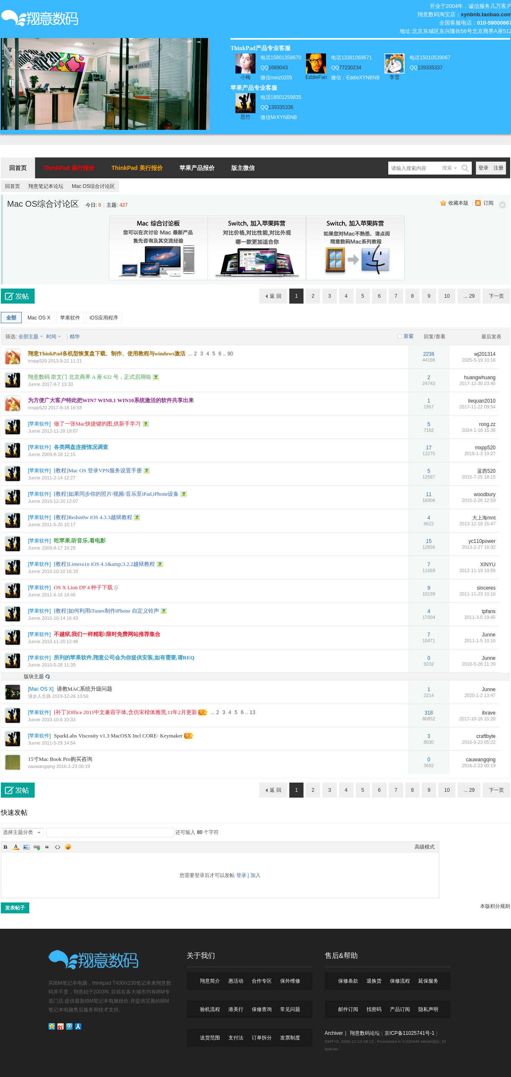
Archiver (334, 1033)
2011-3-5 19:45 (480, 617)
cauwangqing (41, 766)
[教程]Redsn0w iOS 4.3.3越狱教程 (93, 517)
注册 (498, 168)
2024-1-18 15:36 (479, 430)
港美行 (235, 1009)
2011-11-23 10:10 (477, 593)
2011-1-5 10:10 (480, 640)
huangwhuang (480, 377)
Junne (34, 384)
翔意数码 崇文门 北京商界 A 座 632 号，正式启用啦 (89, 377)
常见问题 (290, 1009)
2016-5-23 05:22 (479, 742)
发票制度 (290, 1038)
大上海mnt (484, 518)
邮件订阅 (348, 1009)
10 (447, 296)
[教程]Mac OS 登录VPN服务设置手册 (98, 470)
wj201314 (485, 354)
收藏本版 (458, 203)
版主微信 (243, 168)
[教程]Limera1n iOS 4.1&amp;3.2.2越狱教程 (104, 564)
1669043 (278, 68)
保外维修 (290, 981)
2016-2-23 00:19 (479, 765)
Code (57, 847)
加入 (255, 875)
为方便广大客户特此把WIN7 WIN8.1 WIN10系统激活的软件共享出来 (111, 400)
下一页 (496, 296)
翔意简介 (210, 981)
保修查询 (262, 1009)
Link (37, 847)
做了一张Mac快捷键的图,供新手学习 (97, 424)
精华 (75, 337)
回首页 (18, 168)
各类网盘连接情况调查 (81, 447)
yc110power (482, 541)
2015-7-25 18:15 (479, 476)
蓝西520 (486, 471)
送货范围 (210, 1038)
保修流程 (400, 981)
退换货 (374, 981)
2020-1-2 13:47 (480, 695)
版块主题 (34, 676)
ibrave (489, 713)
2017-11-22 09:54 (477, 406)
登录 (483, 168)
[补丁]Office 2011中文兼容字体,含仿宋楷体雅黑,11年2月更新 (125, 712)
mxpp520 (37, 360)
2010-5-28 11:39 (479, 663)
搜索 (447, 168)
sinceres (486, 588)
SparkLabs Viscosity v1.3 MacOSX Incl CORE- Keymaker (118, 735)
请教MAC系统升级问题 (85, 689)
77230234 (350, 68)
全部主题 (28, 337)
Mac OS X (39, 318)
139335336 (280, 107)
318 (429, 713)
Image (26, 847)
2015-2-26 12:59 (479, 500)
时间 (51, 337)
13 (252, 712)
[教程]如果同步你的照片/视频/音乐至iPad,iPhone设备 (116, 494)
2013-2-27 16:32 (479, 547)
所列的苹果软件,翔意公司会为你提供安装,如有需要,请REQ (124, 657)
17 (428, 448)
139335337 (430, 68)
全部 (11, 318)
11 (428, 494)
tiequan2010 (482, 401)
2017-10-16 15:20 (477, 718)
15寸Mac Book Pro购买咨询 (60, 759)
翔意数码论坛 (365, 1033)
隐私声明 (428, 1009)
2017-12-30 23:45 (477, 383)
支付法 (235, 1038)
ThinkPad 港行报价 (69, 168)
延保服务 (428, 981)
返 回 (275, 296)
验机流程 (210, 1009)
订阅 (488, 203)
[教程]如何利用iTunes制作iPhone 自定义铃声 (106, 611)
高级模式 (425, 847)
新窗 (409, 336)
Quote (47, 847)
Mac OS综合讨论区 (93, 186)
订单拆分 (262, 1038)
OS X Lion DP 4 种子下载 (83, 587)
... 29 (469, 296)
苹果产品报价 (197, 168)
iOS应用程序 (104, 318)
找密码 (374, 1009)
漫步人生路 (39, 696)
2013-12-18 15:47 (477, 523)
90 (230, 354)
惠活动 (235, 981)
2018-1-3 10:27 (480, 453)
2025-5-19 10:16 (479, 359)
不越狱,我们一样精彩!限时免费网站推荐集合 (107, 634)
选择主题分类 (18, 832)
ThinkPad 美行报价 (137, 168)
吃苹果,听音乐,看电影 (80, 540)
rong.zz (487, 424)
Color (16, 847)
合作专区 (262, 981)
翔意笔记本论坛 (45, 186)
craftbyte (486, 736)
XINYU (488, 565)
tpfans (489, 611)
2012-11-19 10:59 (477, 570)
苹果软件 (70, 318)
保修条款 (348, 981)
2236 (429, 354)
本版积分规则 (495, 906)
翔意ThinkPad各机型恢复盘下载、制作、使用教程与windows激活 (106, 353)
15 (428, 541)
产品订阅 (400, 1009)
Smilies (68, 847)
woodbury (485, 494)
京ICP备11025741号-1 (410, 1033)
